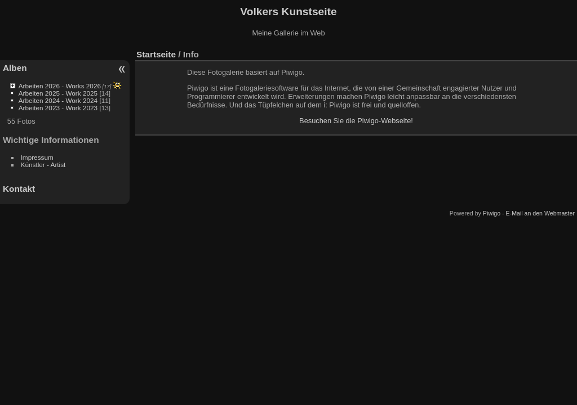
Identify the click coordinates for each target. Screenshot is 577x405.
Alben (15, 68)
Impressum (37, 157)
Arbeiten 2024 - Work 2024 (58, 100)
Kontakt (19, 189)
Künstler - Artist (43, 164)
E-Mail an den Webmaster (540, 213)
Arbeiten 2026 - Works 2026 (60, 85)
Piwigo (491, 213)
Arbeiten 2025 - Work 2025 (58, 93)
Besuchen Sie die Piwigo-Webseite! (356, 120)
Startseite (156, 54)
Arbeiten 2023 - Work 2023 (58, 107)
